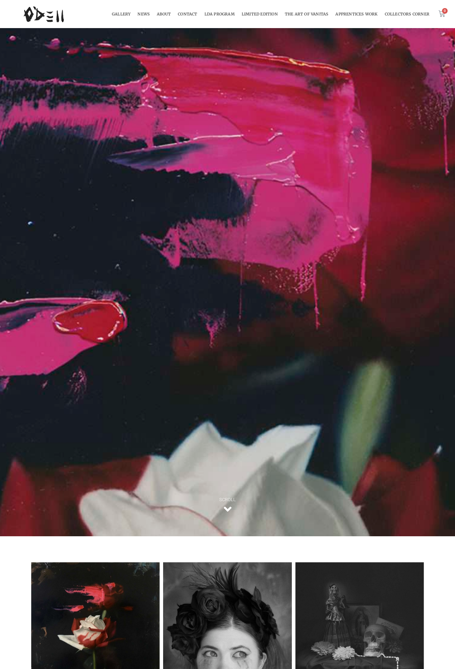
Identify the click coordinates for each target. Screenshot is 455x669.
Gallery (121, 14)
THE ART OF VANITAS (307, 14)
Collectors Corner (407, 14)
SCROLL (227, 499)
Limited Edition (260, 14)
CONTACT (187, 14)
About (164, 14)
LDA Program (220, 14)
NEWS (144, 14)
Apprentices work (356, 14)
